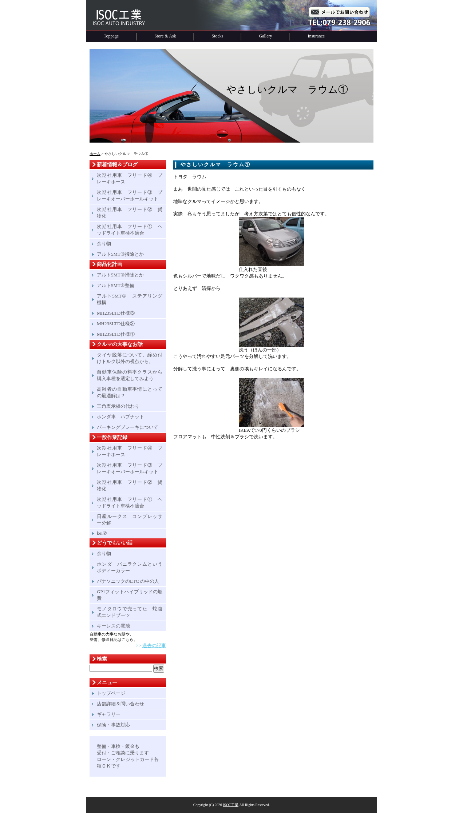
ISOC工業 (230, 805)
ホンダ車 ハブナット (120, 416)
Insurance (316, 36)
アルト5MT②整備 (115, 285)
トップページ (111, 693)
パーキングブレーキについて (127, 427)
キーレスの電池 (113, 626)
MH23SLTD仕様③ (116, 313)
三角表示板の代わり (118, 406)
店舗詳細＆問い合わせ (120, 703)
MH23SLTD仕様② (116, 323)
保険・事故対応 (113, 725)
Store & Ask (165, 36)
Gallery (265, 36)
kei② (102, 533)
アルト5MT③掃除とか (120, 254)
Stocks (217, 36)
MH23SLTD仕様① (116, 334)
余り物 (104, 243)
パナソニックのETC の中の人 (128, 581)
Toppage (111, 36)
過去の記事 (154, 645)
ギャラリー (108, 714)
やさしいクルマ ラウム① (215, 164)
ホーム (95, 154)
